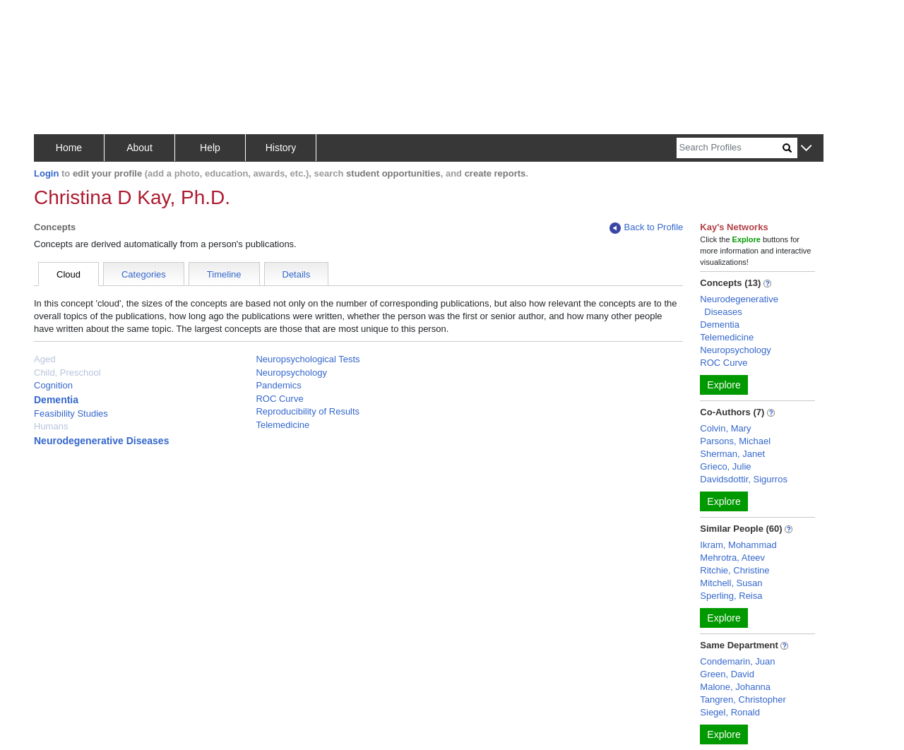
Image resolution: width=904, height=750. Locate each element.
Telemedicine (282, 424)
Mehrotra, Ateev (732, 557)
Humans (51, 426)
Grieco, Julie (725, 466)
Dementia (56, 399)
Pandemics (278, 385)
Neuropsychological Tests (307, 359)
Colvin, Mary (725, 428)
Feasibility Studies (71, 413)
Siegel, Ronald (730, 712)
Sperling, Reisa (731, 595)
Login (46, 173)
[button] (806, 148)
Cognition (53, 385)
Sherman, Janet (732, 453)
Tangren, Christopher (742, 699)
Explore (723, 385)
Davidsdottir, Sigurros (743, 479)
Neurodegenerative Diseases (101, 440)
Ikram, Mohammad (738, 545)
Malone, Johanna (735, 686)
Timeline (224, 274)
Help (210, 147)
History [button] (281, 147)
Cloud (68, 274)
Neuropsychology (291, 372)
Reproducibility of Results (307, 411)
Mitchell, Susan (731, 583)
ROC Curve (279, 398)
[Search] (730, 148)
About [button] (139, 147)
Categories (143, 274)
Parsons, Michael (735, 441)
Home (69, 147)
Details (296, 274)
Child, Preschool (67, 372)
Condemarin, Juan (737, 661)
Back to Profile (646, 228)
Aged (44, 359)
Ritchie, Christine (734, 570)
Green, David (727, 674)
